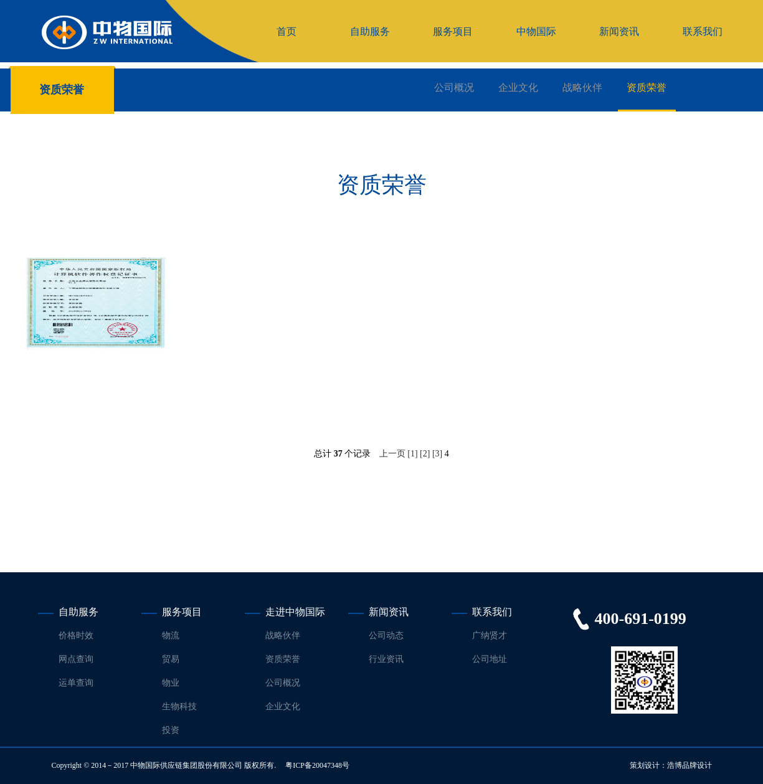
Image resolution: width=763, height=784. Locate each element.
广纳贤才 (489, 635)
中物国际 (536, 31)
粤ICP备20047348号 (317, 765)
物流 (170, 635)
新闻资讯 (619, 31)
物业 (170, 682)
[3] (437, 453)
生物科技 (179, 706)
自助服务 (370, 31)
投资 (170, 730)
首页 (286, 31)
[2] (425, 453)
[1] (412, 453)
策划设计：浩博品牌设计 (671, 765)
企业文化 (518, 87)
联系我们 (703, 31)
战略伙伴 (582, 87)
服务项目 (453, 31)
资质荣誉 (646, 87)
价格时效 (76, 635)
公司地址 (489, 659)
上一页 (392, 453)
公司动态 (386, 635)
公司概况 (454, 87)
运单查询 (76, 682)
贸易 (170, 659)
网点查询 (76, 659)
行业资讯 (386, 659)
